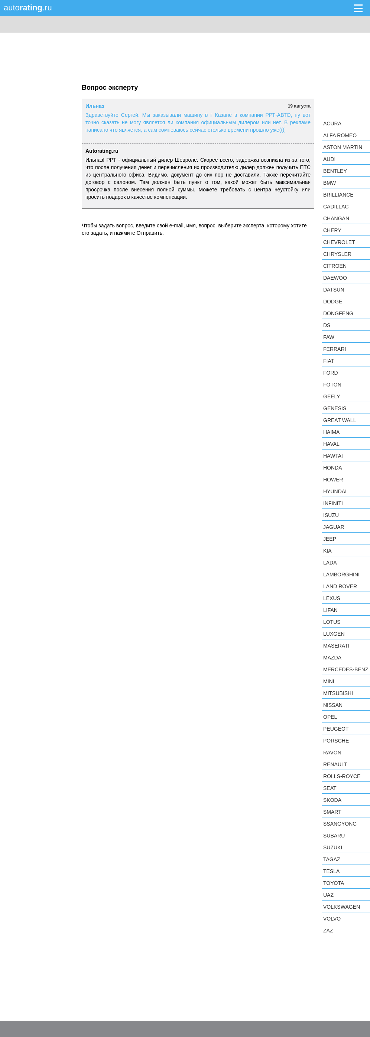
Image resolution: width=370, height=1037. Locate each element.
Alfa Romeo (340, 135)
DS (326, 325)
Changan (336, 218)
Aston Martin (342, 147)
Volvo (332, 919)
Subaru (334, 836)
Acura (332, 123)
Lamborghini (341, 574)
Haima (331, 432)
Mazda (332, 658)
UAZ (328, 895)
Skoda (332, 800)
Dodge (332, 301)
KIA (327, 551)
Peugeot (335, 729)
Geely (331, 396)
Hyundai (335, 491)
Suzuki (332, 847)
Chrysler (337, 254)
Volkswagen (341, 907)
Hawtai (333, 456)
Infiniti (333, 503)
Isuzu (331, 515)
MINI (328, 681)
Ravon (332, 752)
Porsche (336, 741)
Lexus (331, 598)
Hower (333, 480)
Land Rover (340, 586)
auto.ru (28, 7)
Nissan (333, 705)
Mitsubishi (338, 693)
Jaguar (333, 527)
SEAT (330, 788)
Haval (331, 444)
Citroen (335, 266)
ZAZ (328, 931)
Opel (330, 717)
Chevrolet (339, 242)
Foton (332, 385)
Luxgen (334, 634)
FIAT (328, 361)
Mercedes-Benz (345, 669)
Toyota (333, 883)
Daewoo (335, 278)
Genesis (334, 408)
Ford (330, 373)
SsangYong (340, 824)
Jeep (329, 539)
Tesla (331, 871)
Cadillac (335, 207)
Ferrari (334, 349)
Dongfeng (338, 313)
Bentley (335, 171)
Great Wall (339, 420)
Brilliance (338, 195)
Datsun (333, 290)
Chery (332, 230)
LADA (330, 563)
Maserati (336, 646)
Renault (335, 764)
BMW (329, 183)
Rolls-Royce (341, 776)
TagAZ (331, 859)
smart (332, 812)
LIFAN (330, 610)
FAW (328, 337)
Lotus (332, 622)
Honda (332, 468)
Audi (329, 159)
